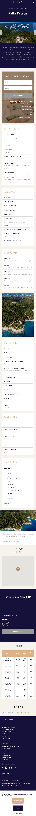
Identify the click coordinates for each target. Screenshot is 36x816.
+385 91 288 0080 (26, 107)
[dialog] (18, 803)
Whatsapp (5, 760)
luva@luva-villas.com (25, 118)
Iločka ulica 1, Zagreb (8, 739)
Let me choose (18, 813)
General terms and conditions (10, 746)
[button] (1, 32)
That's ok (18, 801)
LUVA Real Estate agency (15, 786)
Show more (15, 541)
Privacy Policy (6, 748)
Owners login (5, 773)
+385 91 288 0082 (26, 110)
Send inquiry (18, 95)
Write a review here (26, 712)
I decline (18, 808)
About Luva (5, 751)
